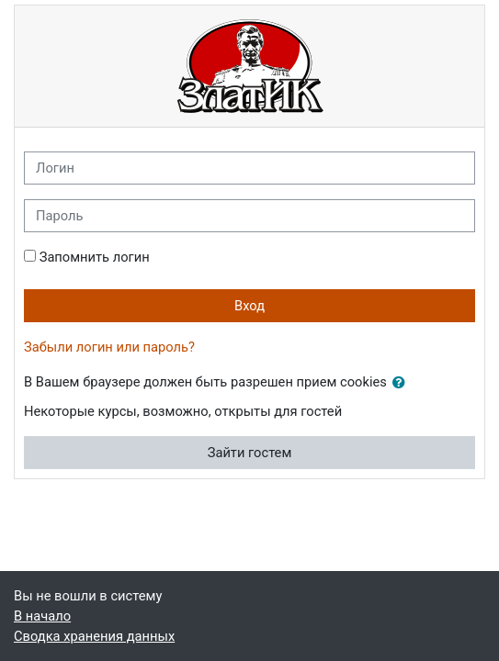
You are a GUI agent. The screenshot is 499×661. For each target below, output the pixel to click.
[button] (402, 383)
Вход (249, 305)
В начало (42, 616)
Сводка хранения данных (94, 636)
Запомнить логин (95, 257)
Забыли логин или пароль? (109, 347)
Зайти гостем (250, 452)
